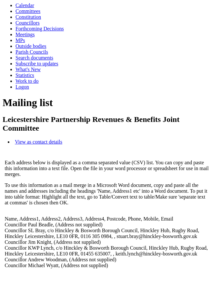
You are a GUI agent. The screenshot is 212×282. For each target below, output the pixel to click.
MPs (20, 40)
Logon (22, 87)
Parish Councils (31, 52)
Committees (27, 11)
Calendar (24, 5)
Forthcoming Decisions (39, 28)
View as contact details (38, 142)
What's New (28, 69)
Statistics (24, 75)
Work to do (27, 81)
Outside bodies (30, 46)
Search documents (34, 57)
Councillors (27, 23)
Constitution (28, 17)
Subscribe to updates (36, 63)
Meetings (25, 34)
